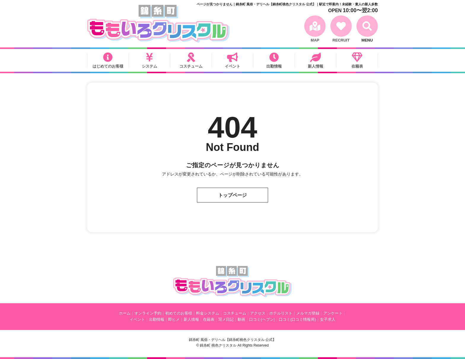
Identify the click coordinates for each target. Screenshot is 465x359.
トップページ (232, 195)
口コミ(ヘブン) (262, 319)
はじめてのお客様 (108, 66)
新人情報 (315, 66)
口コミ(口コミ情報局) (297, 319)
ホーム (124, 313)
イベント (232, 66)
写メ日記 (226, 319)
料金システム (207, 313)
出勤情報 (274, 66)
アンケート (333, 313)
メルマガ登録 (307, 313)
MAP (315, 40)
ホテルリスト (280, 313)
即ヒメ (174, 319)
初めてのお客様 (178, 313)
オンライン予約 (147, 313)
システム (149, 66)
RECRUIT (341, 40)
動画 (241, 319)
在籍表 (357, 66)
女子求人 (327, 319)
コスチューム (191, 66)
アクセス (257, 313)
